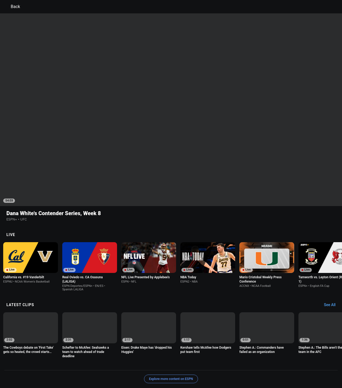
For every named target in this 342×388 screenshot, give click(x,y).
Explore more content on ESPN (171, 344)
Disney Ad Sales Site (141, 368)
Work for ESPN (172, 368)
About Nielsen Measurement (237, 363)
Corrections (197, 368)
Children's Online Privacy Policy (154, 363)
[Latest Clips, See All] (332, 270)
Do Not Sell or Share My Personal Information (65, 368)
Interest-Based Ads (196, 363)
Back (12, 6)
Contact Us (113, 368)
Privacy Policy (66, 363)
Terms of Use (40, 363)
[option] (30, 228)
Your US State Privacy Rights (103, 363)
